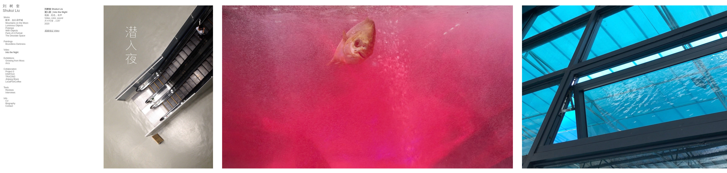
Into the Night (11, 52)
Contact (9, 106)
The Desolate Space (15, 35)
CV (7, 101)
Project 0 (9, 71)
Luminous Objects (14, 25)
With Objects (11, 30)
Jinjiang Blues (12, 79)
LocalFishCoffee (13, 81)
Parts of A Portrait (13, 33)
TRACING (10, 76)
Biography (10, 103)
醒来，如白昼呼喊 (14, 20)
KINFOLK (10, 74)
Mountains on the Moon (16, 23)
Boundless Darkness (15, 44)
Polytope (9, 28)
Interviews (10, 92)
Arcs (7, 63)
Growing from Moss (14, 60)
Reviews (9, 90)
